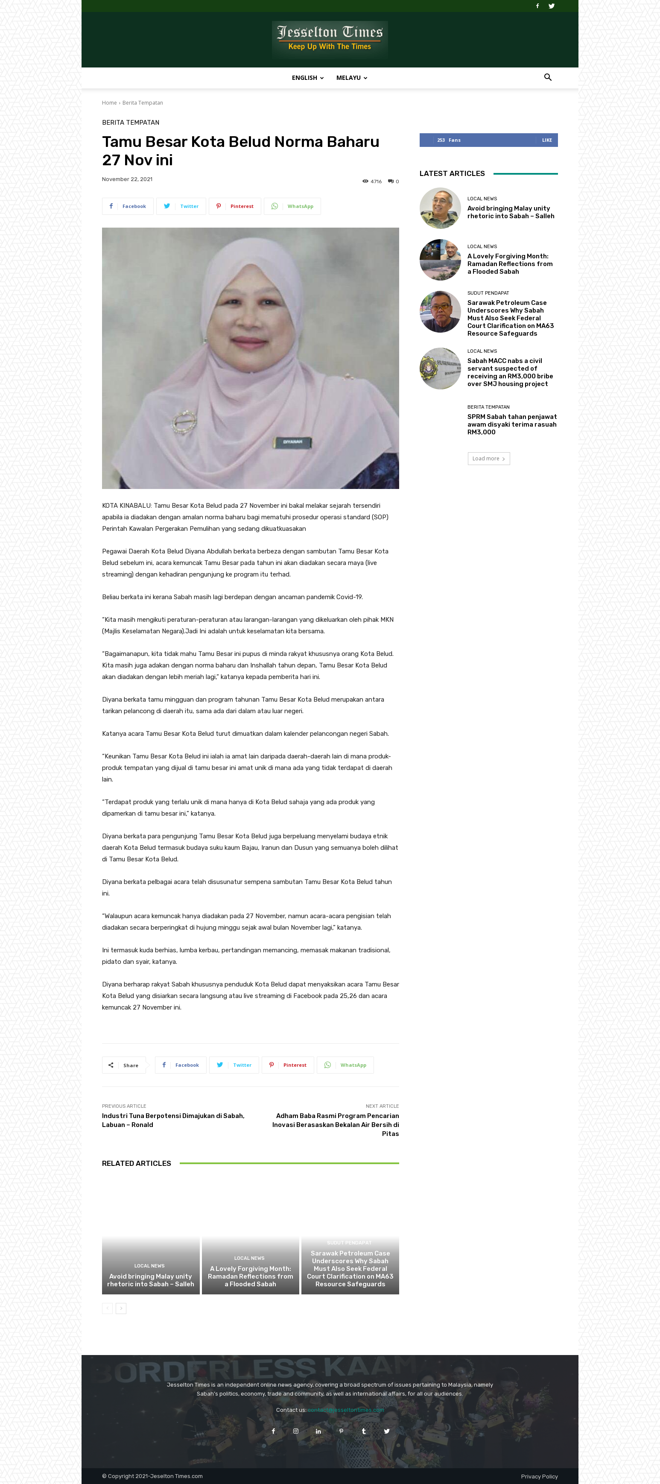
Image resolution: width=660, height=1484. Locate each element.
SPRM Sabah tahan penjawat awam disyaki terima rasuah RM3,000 (512, 424)
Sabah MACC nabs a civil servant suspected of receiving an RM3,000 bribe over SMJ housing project (510, 372)
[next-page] (121, 1308)
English (308, 77)
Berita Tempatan (143, 102)
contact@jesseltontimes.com (346, 1410)
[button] (547, 78)
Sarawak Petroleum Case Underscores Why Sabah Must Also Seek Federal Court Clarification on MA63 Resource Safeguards (350, 1269)
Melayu (352, 77)
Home (109, 102)
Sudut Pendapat (349, 1243)
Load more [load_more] (489, 458)
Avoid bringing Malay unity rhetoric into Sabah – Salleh (150, 1280)
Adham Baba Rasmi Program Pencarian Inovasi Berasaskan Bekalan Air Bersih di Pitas (335, 1125)
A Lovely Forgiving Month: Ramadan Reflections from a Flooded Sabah (250, 1276)
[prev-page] (107, 1308)
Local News (149, 1266)
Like (547, 140)
